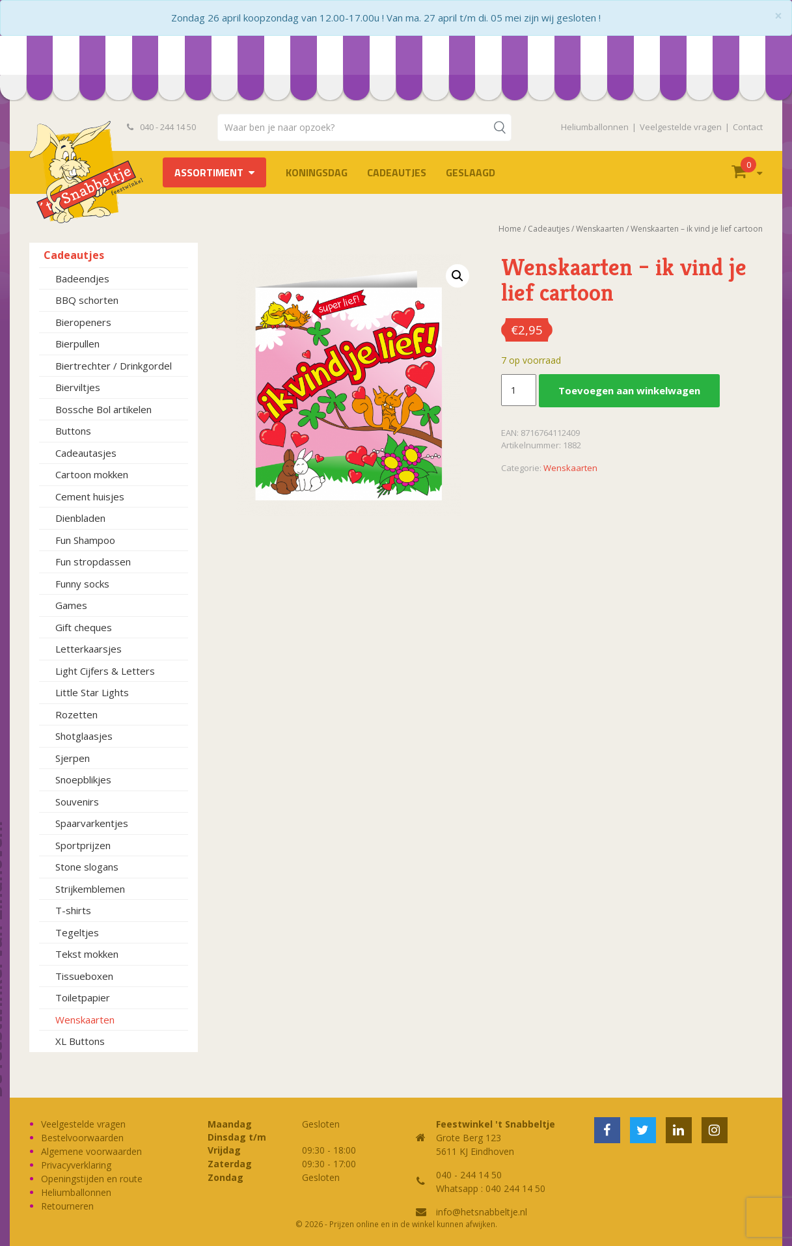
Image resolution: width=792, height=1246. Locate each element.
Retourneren (67, 1206)
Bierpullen (77, 343)
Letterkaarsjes (88, 648)
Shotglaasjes (84, 735)
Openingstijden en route (92, 1178)
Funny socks (82, 583)
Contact (748, 127)
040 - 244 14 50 (161, 127)
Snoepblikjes (83, 779)
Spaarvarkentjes (91, 823)
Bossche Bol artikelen (103, 409)
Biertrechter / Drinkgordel (113, 365)
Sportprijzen (83, 845)
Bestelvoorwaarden (82, 1137)
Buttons (73, 430)
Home (509, 228)
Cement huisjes (89, 496)
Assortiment (208, 172)
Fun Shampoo (85, 540)
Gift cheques (83, 627)
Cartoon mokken (91, 474)
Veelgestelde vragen (681, 127)
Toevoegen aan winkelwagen (629, 390)
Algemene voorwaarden (91, 1151)
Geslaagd (470, 172)
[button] (457, 276)
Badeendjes (82, 278)
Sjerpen (72, 758)
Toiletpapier (82, 997)
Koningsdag (317, 172)
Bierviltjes (77, 387)
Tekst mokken (86, 953)
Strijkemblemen (90, 888)
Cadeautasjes (85, 452)
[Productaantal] (518, 390)
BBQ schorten (86, 299)
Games (71, 605)
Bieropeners (83, 322)
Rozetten (76, 714)
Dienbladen (80, 517)
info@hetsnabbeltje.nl (481, 1212)
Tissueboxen (84, 975)
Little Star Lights (92, 692)
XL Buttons (80, 1041)
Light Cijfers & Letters (105, 670)
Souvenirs (77, 801)
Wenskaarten (85, 1019)
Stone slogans (86, 866)
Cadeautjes (396, 172)
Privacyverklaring (76, 1165)
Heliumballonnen (595, 127)
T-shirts (73, 910)
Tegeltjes (77, 932)
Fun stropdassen (93, 561)
